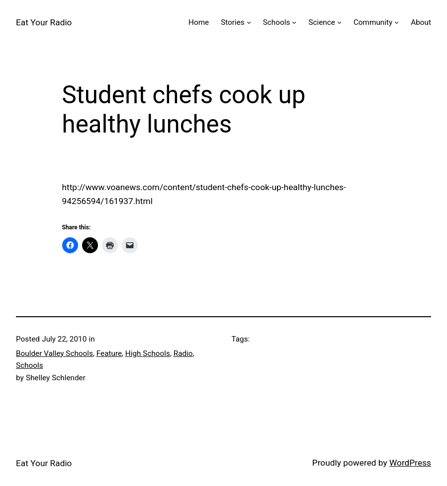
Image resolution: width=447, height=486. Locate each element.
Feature (109, 353)
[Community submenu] (396, 22)
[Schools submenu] (294, 22)
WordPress (410, 463)
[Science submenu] (339, 22)
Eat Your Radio (44, 22)
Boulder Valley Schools (54, 353)
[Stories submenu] (249, 22)
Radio (183, 353)
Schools (29, 365)
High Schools (147, 353)
